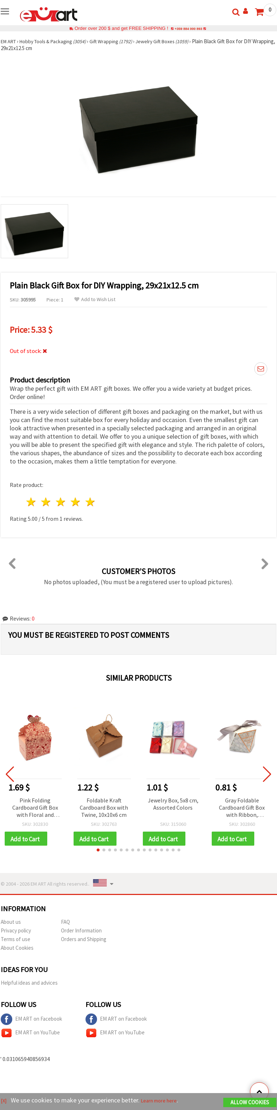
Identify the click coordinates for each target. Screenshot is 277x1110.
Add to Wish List (94, 299)
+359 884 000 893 (188, 28)
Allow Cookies (249, 1103)
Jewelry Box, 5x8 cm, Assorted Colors (173, 804)
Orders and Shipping (83, 940)
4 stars (75, 501)
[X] (4, 1101)
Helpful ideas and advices (29, 983)
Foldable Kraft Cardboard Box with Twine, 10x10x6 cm (104, 807)
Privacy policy (16, 931)
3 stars (61, 501)
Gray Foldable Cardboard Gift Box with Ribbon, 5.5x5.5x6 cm (242, 808)
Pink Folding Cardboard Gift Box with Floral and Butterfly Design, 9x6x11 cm (35, 808)
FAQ (65, 922)
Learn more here (165, 1101)
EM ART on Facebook (31, 1020)
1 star (31, 501)
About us (11, 922)
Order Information (81, 931)
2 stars (46, 501)
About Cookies (17, 948)
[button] (98, 851)
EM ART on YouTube (30, 1034)
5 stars (90, 501)
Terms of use (15, 940)
